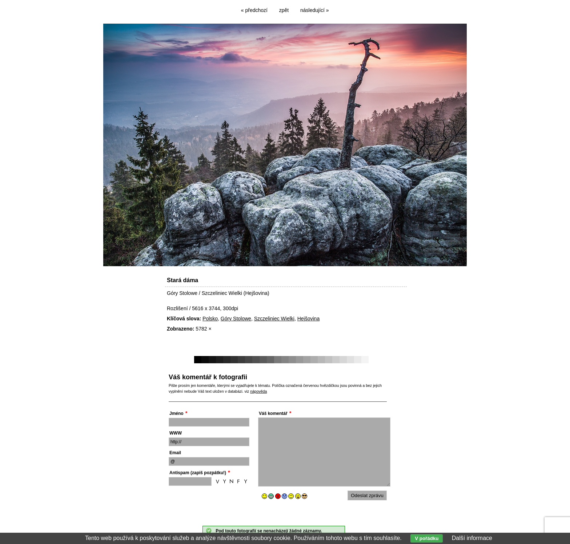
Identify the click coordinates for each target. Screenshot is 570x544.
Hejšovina (308, 318)
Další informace (472, 538)
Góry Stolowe (236, 318)
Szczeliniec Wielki (274, 318)
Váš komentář (273, 413)
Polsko (210, 318)
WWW (175, 433)
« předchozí (254, 10)
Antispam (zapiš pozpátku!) (197, 472)
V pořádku (426, 538)
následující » (314, 10)
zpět (284, 10)
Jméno (176, 413)
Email (175, 452)
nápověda (258, 391)
